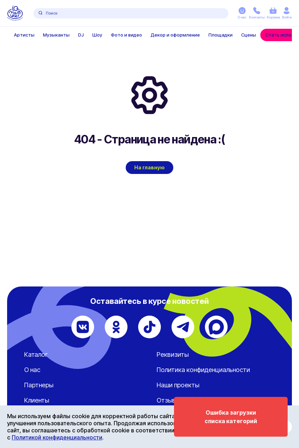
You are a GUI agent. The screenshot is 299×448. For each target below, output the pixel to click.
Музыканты (56, 35)
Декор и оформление (175, 35)
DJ (81, 35)
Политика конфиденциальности (203, 369)
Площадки (220, 35)
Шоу (97, 35)
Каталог (36, 354)
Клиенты (36, 400)
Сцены (248, 35)
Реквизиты (173, 354)
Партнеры (38, 385)
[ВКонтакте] (82, 327)
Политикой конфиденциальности (57, 437)
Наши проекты (178, 385)
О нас (32, 369)
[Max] (216, 327)
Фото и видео (126, 35)
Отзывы (168, 400)
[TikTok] (149, 327)
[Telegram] (183, 327)
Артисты (24, 35)
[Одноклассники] (116, 327)
